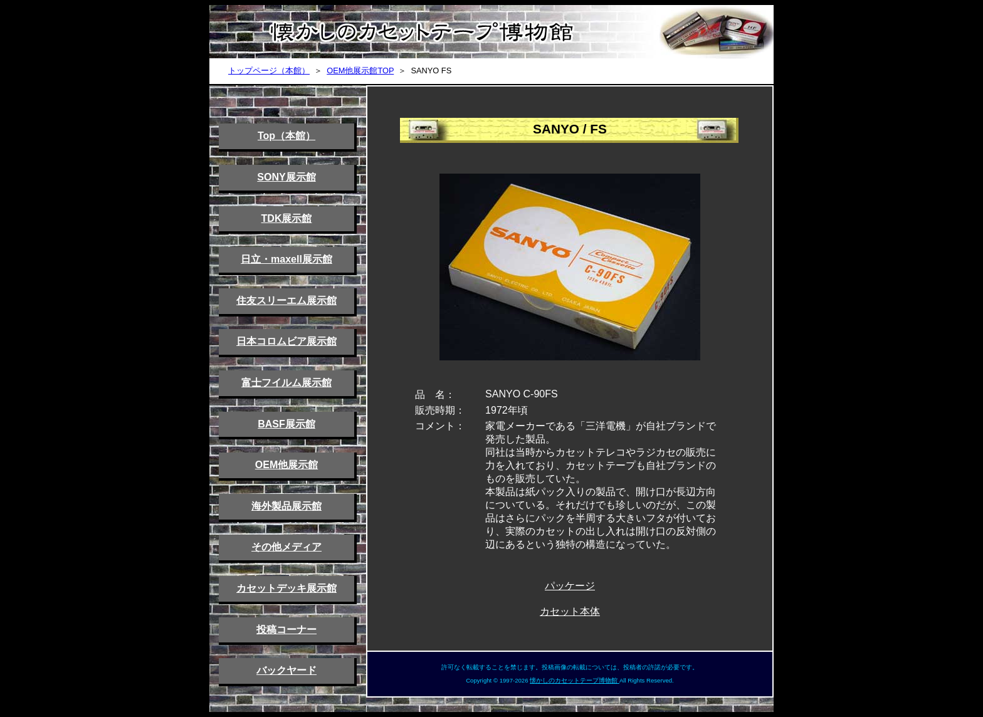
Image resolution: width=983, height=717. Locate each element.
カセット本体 (570, 611)
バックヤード (286, 670)
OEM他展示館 (286, 464)
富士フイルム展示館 (286, 382)
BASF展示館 (286, 424)
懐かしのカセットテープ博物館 (574, 680)
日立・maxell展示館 (286, 259)
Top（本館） (286, 135)
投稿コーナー (286, 629)
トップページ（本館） (269, 70)
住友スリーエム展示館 (286, 300)
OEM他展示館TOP (360, 70)
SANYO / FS (570, 129)
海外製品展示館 (286, 506)
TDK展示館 (286, 218)
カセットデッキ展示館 (286, 588)
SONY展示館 (286, 177)
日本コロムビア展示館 (286, 341)
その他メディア (286, 547)
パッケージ (570, 585)
